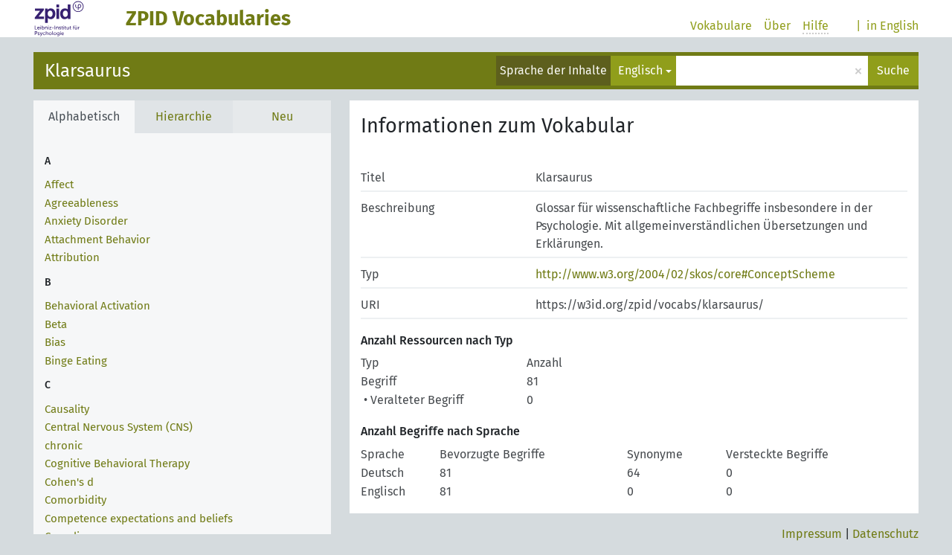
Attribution (72, 257)
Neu (282, 116)
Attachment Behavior (97, 239)
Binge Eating (76, 361)
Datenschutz (885, 534)
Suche (893, 70)
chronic (64, 445)
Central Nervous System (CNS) (119, 427)
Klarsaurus (87, 70)
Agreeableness (81, 203)
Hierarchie (183, 116)
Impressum (812, 534)
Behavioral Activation (97, 305)
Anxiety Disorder (86, 221)
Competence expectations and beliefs (139, 518)
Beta (56, 324)
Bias (55, 342)
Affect (59, 184)
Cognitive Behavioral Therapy (117, 463)
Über (777, 26)
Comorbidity (75, 500)
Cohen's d (69, 482)
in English (892, 26)
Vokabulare (721, 26)
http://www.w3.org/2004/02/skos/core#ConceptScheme (685, 274)
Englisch (640, 70)
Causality (67, 409)
